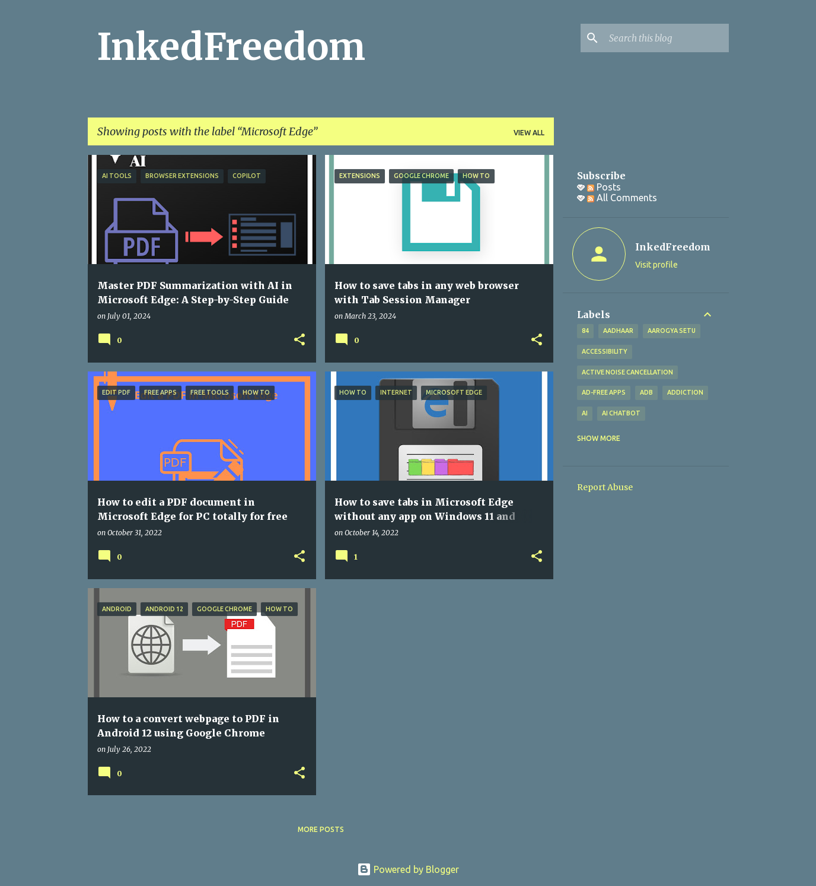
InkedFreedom (231, 47)
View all (529, 132)
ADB (646, 392)
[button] (299, 340)
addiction (685, 392)
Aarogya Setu (672, 330)
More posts (321, 829)
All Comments (622, 197)
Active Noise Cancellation (627, 372)
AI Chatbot (621, 413)
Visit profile (656, 264)
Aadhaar (618, 330)
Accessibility (604, 351)
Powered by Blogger (408, 869)
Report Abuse (605, 487)
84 (585, 330)
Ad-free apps (604, 392)
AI (585, 413)
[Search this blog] (666, 38)
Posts (604, 187)
